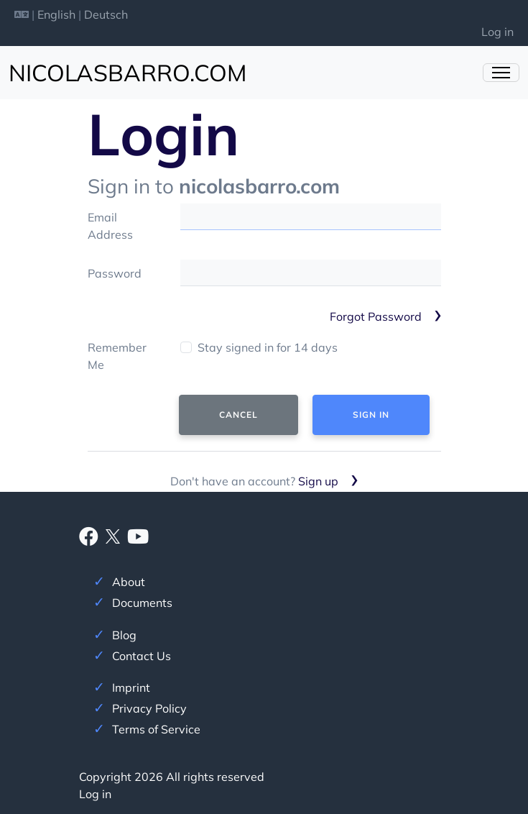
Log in (497, 31)
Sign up (318, 481)
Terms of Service (156, 729)
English (56, 14)
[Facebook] (88, 539)
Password (115, 273)
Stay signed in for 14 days (268, 347)
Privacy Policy (149, 708)
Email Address (110, 226)
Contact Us (141, 656)
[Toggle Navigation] (501, 72)
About (128, 582)
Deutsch (106, 14)
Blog (124, 635)
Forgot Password (376, 316)
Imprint (131, 687)
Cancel (238, 414)
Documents (142, 602)
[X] (113, 535)
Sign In (371, 414)
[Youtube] (138, 539)
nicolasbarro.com (127, 72)
